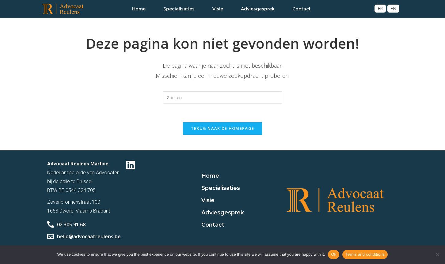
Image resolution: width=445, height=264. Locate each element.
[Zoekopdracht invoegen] (222, 97)
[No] (437, 254)
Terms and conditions (365, 254)
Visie (217, 9)
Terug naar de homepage (222, 128)
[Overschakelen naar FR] (380, 9)
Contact (301, 9)
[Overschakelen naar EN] (393, 9)
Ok (333, 254)
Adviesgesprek (258, 9)
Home (139, 9)
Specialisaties (179, 9)
